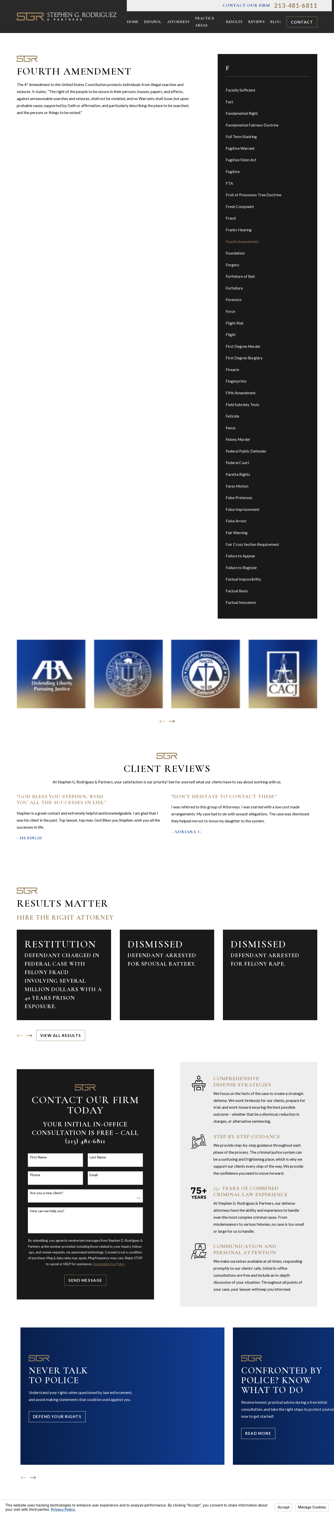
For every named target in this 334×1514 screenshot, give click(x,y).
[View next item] (172, 721)
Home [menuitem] (132, 22)
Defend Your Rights (57, 1416)
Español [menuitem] (152, 22)
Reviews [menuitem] (256, 22)
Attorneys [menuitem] (178, 22)
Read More (258, 1433)
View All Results (60, 1035)
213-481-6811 (295, 6)
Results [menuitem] (234, 22)
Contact (302, 22)
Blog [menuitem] (275, 22)
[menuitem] (268, 90)
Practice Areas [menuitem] (204, 22)
